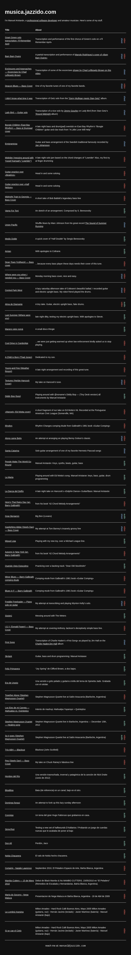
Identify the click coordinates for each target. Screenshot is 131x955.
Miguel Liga (10, 541)
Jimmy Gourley (71, 111)
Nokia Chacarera (13, 856)
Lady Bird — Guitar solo (16, 112)
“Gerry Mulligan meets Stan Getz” (84, 98)
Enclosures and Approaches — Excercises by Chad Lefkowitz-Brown (18, 72)
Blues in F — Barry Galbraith (18, 591)
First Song (10, 642)
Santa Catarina (12, 450)
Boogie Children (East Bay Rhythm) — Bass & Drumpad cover (18, 128)
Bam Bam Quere (13, 56)
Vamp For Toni (12, 210)
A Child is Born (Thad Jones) (18, 357)
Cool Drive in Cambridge (16, 343)
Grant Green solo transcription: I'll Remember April (18, 40)
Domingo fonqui (12, 803)
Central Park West (13, 290)
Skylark (8, 656)
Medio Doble (11, 239)
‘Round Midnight (43, 114)
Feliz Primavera (12, 668)
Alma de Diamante (13, 304)
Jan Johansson (42, 145)
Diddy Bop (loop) (13, 396)
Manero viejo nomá (14, 329)
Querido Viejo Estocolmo (16, 566)
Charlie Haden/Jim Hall (46, 644)
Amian (8, 251)
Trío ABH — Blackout (15, 750)
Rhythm (8, 426)
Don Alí (8, 843)
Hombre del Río (12, 776)
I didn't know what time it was (18, 98)
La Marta (9, 477)
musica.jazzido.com (30, 12)
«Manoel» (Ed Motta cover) (18, 412)
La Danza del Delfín (14, 491)
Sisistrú (8, 616)
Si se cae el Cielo (13, 930)
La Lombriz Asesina (14, 912)
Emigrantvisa (11, 144)
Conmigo (9, 815)
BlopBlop (9, 790)
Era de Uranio (11, 683)
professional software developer (42, 20)
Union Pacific (11, 225)
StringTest (9, 829)
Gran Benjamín (12, 516)
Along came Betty (13, 438)
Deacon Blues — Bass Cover (18, 86)
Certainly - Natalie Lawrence (18, 868)
